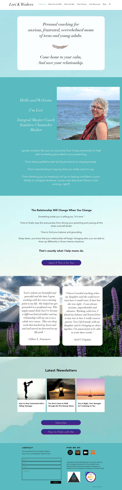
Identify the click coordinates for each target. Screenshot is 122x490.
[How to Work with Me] (61, 431)
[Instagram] (70, 452)
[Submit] (55, 482)
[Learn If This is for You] (61, 262)
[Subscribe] (61, 422)
